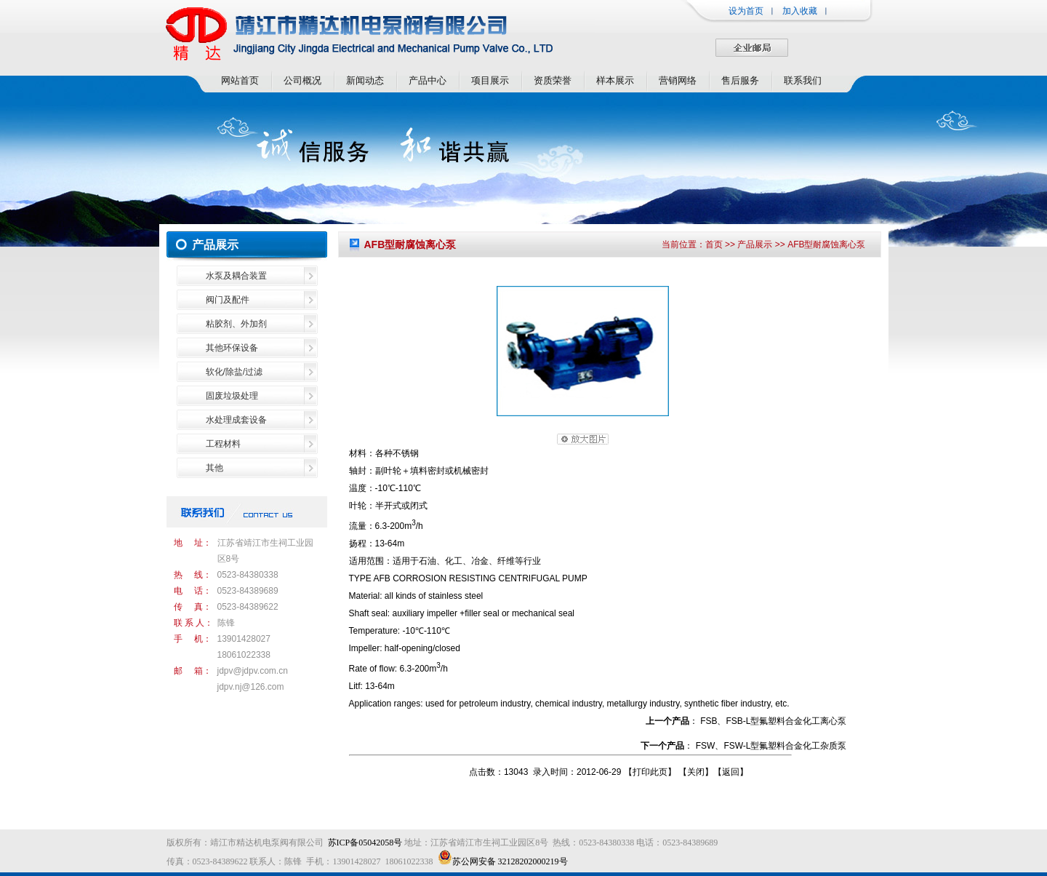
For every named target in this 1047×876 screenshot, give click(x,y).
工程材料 (223, 444)
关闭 (696, 772)
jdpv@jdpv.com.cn (252, 671)
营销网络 (678, 80)
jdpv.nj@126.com (250, 687)
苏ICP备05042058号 (365, 842)
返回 (730, 772)
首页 (714, 244)
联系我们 (803, 80)
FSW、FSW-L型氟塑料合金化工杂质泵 (771, 746)
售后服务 (740, 80)
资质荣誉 (552, 80)
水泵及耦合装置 (236, 276)
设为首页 (746, 11)
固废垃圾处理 (232, 396)
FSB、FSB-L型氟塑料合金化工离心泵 (773, 721)
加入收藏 (799, 11)
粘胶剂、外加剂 (236, 324)
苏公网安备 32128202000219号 (503, 861)
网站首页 (240, 80)
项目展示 (490, 80)
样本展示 (615, 80)
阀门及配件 (227, 300)
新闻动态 (365, 80)
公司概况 (302, 80)
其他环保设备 (232, 348)
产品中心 (427, 80)
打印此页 (650, 772)
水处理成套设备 (236, 420)
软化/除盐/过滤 (234, 372)
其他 (214, 468)
